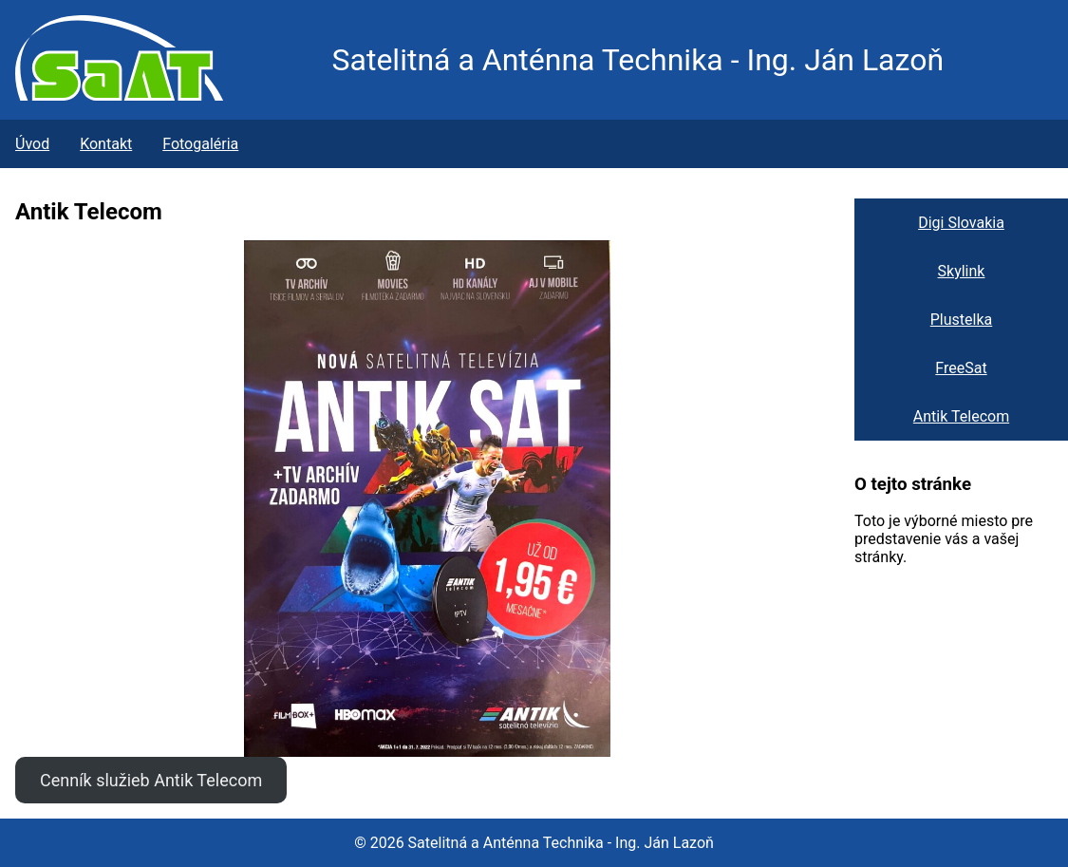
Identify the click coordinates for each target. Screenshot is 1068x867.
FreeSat (960, 368)
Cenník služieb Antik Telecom (151, 780)
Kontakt (106, 144)
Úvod (32, 144)
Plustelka (961, 320)
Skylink (961, 271)
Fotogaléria (200, 144)
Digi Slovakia (961, 223)
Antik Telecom (961, 416)
